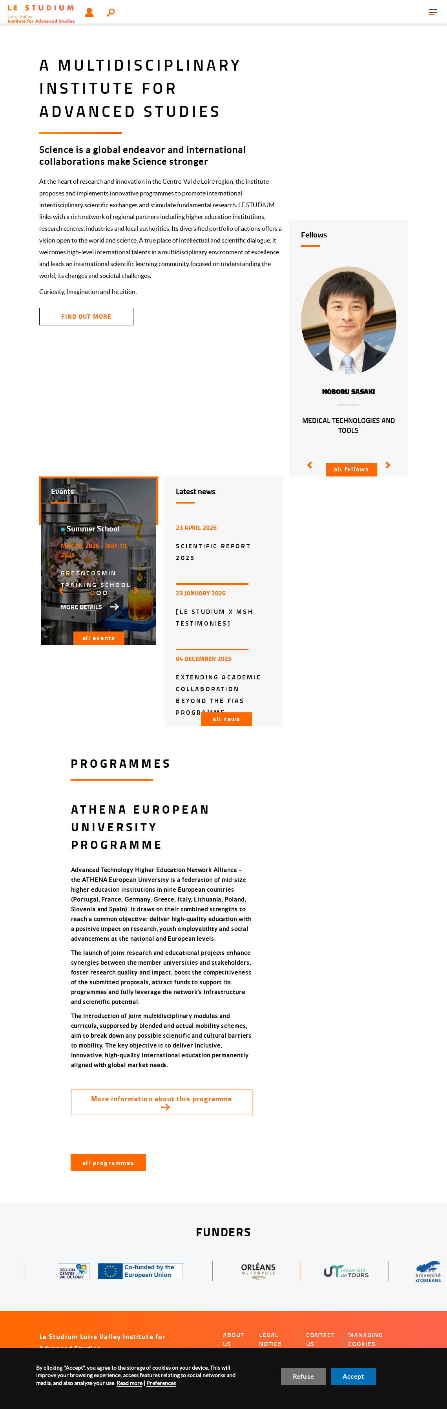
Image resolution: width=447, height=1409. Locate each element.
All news (227, 718)
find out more (86, 316)
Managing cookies (365, 1339)
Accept (353, 1376)
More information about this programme (161, 1098)
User (89, 12)
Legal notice (270, 1339)
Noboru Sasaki (348, 392)
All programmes (108, 1162)
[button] (308, 470)
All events (98, 637)
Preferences (161, 1383)
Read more (129, 1383)
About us (233, 1339)
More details (81, 606)
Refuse (303, 1376)
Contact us (320, 1339)
